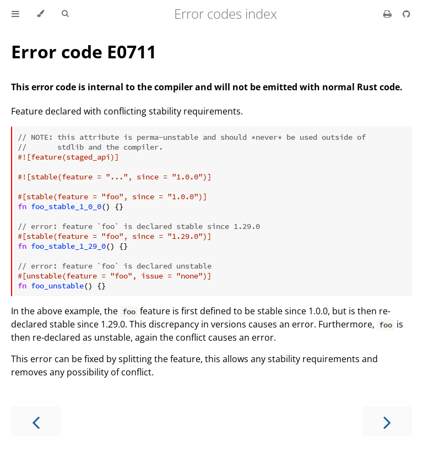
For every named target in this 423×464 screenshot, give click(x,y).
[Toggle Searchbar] (65, 14)
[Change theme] (40, 14)
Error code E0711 (83, 51)
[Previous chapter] (36, 421)
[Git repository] (406, 14)
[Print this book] (388, 14)
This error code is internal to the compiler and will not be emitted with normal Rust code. (207, 87)
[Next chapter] (387, 421)
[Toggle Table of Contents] (15, 14)
